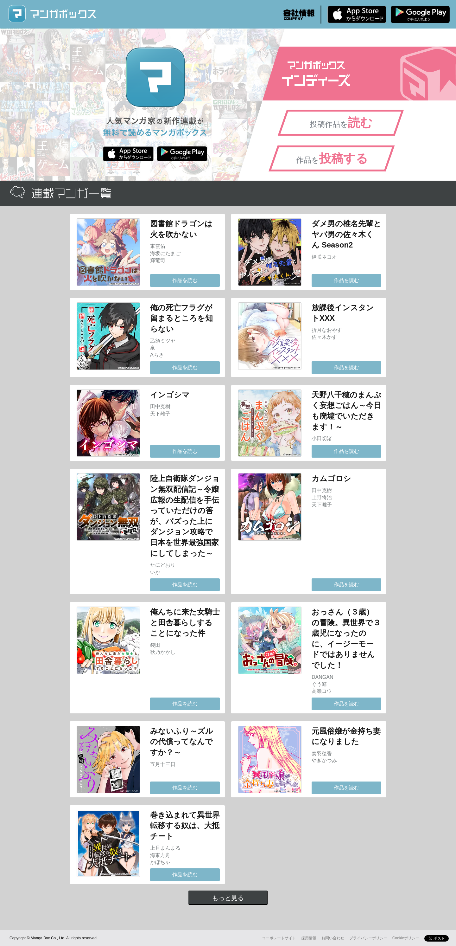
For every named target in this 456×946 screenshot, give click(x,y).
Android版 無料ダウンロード (420, 14)
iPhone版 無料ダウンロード (356, 14)
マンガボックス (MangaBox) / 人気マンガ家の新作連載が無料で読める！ (52, 14)
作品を (332, 158)
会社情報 (299, 14)
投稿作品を (341, 122)
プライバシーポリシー (368, 938)
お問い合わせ (332, 938)
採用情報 (308, 938)
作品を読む (185, 280)
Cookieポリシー (405, 938)
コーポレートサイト (279, 938)
